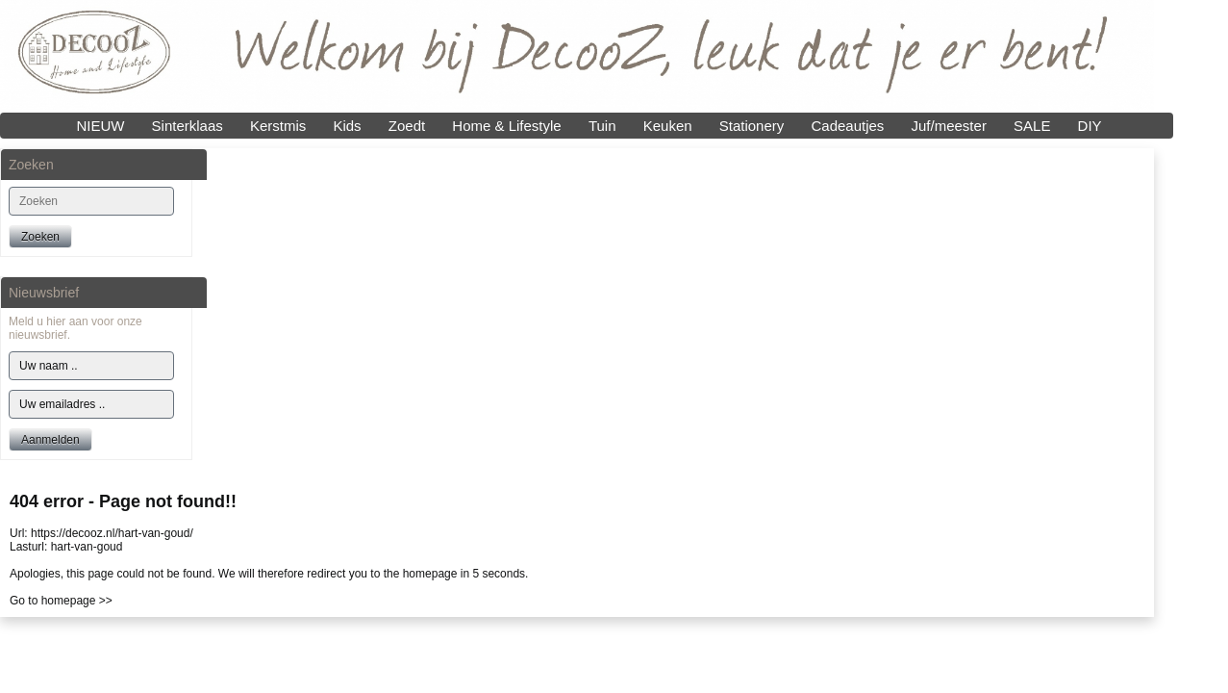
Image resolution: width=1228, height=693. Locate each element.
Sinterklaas (187, 125)
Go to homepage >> (61, 600)
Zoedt (406, 125)
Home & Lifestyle (506, 125)
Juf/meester (949, 125)
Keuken (667, 125)
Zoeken (40, 237)
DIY (1090, 125)
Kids (347, 125)
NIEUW (100, 125)
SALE (1032, 125)
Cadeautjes (847, 125)
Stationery (752, 125)
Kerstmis (278, 125)
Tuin (602, 125)
